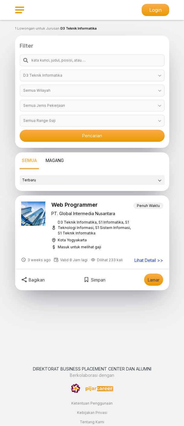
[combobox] (92, 75)
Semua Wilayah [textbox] (36, 90)
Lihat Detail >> (148, 260)
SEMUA (29, 160)
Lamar (154, 279)
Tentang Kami (92, 422)
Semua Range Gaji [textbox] (39, 120)
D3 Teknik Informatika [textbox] (42, 75)
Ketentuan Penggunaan (92, 403)
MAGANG (55, 160)
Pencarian (92, 135)
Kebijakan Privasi (92, 412)
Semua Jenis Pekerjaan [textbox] (44, 105)
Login (155, 10)
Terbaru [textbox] (29, 180)
